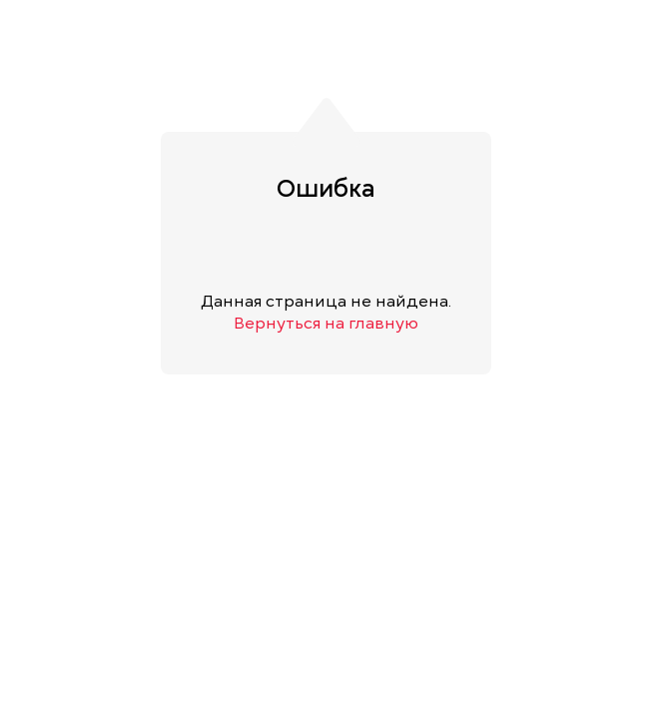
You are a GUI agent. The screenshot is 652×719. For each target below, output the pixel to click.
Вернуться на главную (326, 324)
